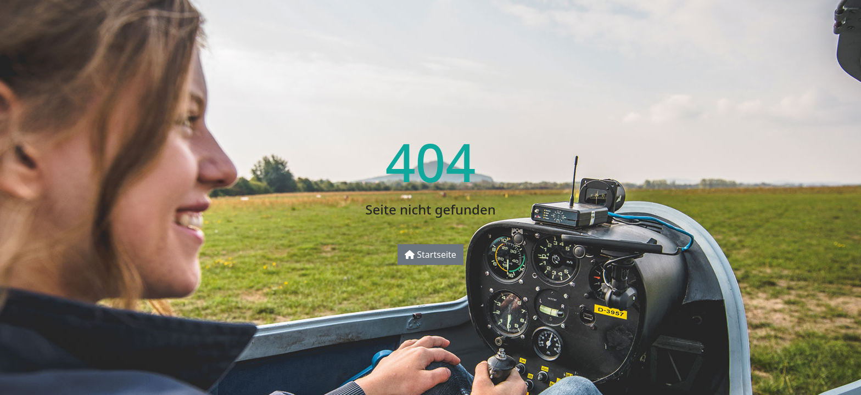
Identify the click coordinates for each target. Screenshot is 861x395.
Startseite (430, 255)
